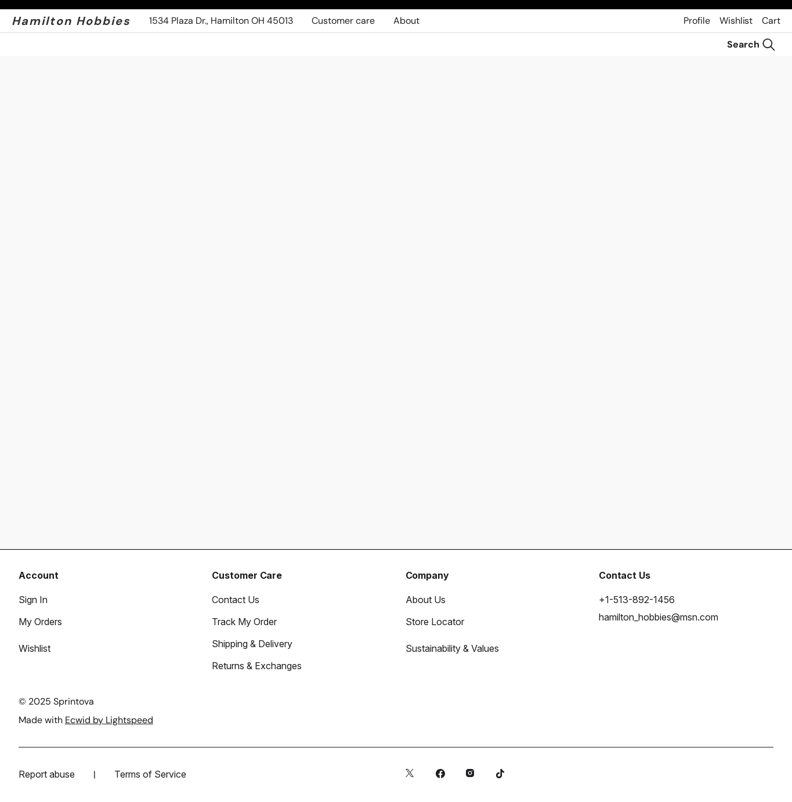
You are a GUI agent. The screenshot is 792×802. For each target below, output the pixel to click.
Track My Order (244, 621)
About (406, 20)
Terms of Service (150, 774)
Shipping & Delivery (252, 643)
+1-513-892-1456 (637, 599)
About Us (426, 599)
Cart (771, 20)
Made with (86, 720)
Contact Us (235, 599)
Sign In (33, 599)
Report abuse (47, 774)
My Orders (40, 621)
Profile (696, 20)
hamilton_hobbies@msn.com (658, 617)
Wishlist (736, 20)
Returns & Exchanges (257, 666)
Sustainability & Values (452, 648)
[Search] (751, 44)
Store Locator (435, 621)
